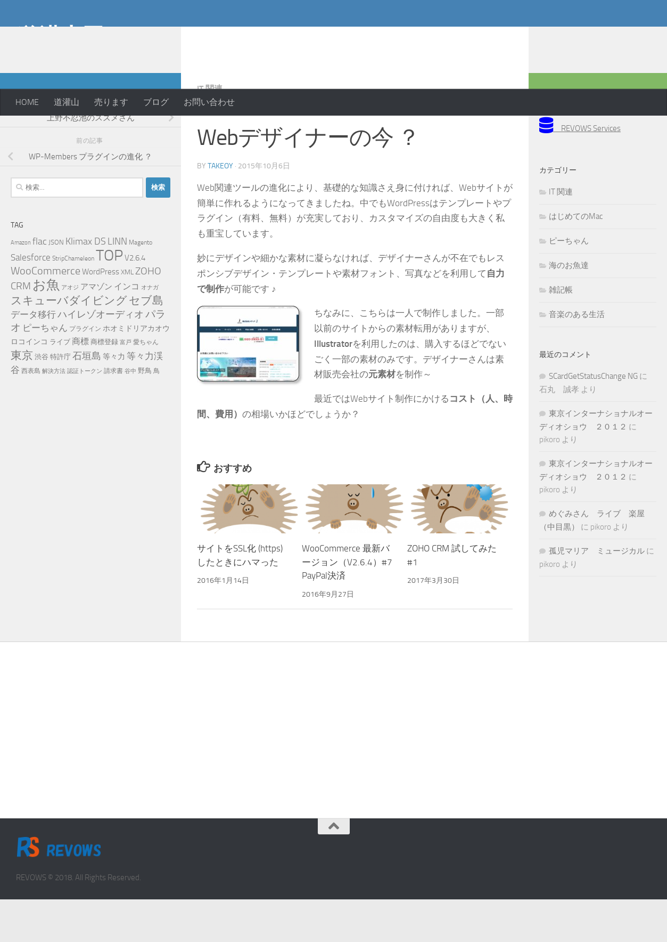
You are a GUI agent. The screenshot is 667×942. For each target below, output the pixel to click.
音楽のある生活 (577, 357)
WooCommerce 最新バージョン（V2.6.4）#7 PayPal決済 (347, 604)
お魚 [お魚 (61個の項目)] (46, 327)
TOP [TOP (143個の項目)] (109, 298)
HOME (27, 102)
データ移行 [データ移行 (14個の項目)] (33, 357)
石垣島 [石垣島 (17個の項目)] (86, 398)
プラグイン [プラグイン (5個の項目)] (85, 371)
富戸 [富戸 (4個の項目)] (125, 384)
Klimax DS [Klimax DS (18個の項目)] (85, 284)
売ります (111, 102)
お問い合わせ (209, 102)
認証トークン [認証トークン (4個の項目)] (84, 413)
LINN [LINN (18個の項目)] (117, 284)
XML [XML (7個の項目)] (127, 315)
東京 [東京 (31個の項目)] (22, 397)
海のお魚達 (569, 308)
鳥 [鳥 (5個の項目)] (156, 413)
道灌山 (66, 102)
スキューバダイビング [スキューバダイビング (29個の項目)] (69, 343)
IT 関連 (210, 131)
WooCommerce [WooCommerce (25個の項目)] (45, 313)
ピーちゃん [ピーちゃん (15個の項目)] (45, 370)
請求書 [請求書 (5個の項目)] (113, 413)
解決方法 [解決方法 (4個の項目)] (53, 413)
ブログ (156, 102)
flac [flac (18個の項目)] (39, 284)
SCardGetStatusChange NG (593, 419)
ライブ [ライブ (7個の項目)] (60, 384)
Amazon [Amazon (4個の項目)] (21, 285)
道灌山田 (60, 36)
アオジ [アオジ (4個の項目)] (70, 330)
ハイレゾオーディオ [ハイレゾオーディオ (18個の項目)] (100, 357)
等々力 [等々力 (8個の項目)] (114, 399)
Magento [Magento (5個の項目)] (140, 285)
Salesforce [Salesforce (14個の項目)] (31, 300)
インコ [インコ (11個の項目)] (126, 329)
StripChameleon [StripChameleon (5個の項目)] (73, 301)
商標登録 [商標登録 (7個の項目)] (104, 384)
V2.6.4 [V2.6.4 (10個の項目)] (135, 300)
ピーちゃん (569, 283)
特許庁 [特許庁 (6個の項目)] (60, 399)
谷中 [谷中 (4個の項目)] (130, 413)
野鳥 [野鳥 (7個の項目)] (145, 413)
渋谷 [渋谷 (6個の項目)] (41, 399)
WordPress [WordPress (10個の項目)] (100, 314)
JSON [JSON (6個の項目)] (56, 285)
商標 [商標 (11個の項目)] (80, 384)
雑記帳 (561, 332)
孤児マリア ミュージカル (597, 593)
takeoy (220, 208)
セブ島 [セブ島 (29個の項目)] (146, 343)
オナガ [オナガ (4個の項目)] (150, 330)
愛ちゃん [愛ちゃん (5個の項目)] (146, 384)
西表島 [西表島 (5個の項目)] (30, 413)
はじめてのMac (576, 259)
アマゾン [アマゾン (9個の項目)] (96, 329)
